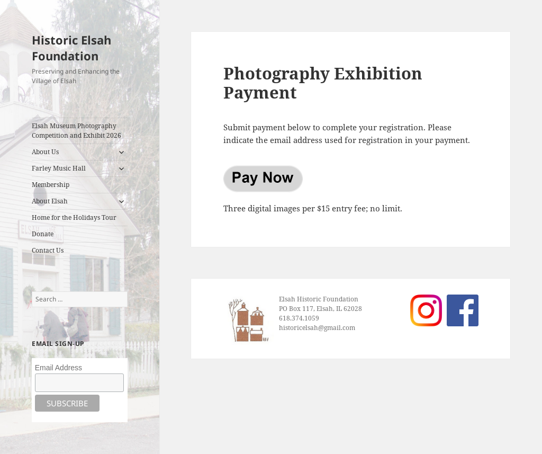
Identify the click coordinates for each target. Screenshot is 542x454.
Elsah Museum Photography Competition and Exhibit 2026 (76, 130)
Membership (50, 184)
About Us (45, 151)
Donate (42, 233)
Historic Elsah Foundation (71, 48)
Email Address (58, 367)
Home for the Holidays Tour (74, 217)
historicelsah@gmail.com (317, 327)
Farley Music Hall (59, 168)
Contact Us (48, 250)
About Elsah (50, 201)
